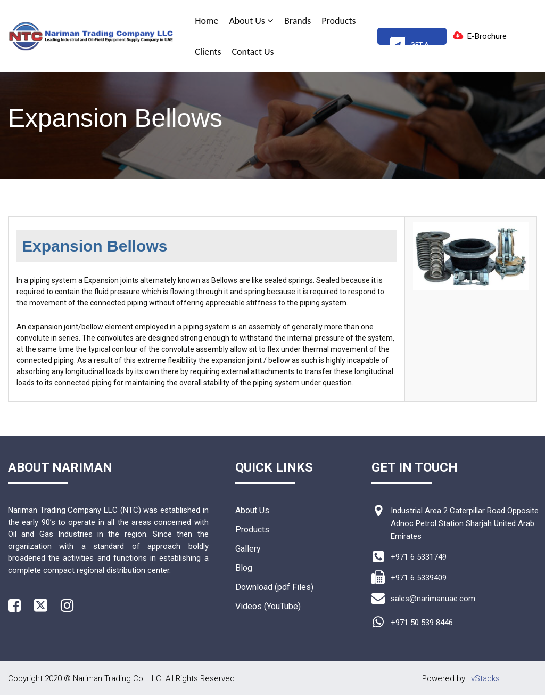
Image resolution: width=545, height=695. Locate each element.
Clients (208, 52)
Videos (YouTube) (268, 606)
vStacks (485, 678)
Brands (297, 21)
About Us (251, 21)
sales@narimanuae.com (433, 598)
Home (206, 21)
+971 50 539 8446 (422, 622)
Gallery (248, 549)
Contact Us (253, 52)
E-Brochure (487, 36)
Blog (243, 568)
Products (338, 21)
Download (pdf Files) (274, 587)
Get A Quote (410, 40)
